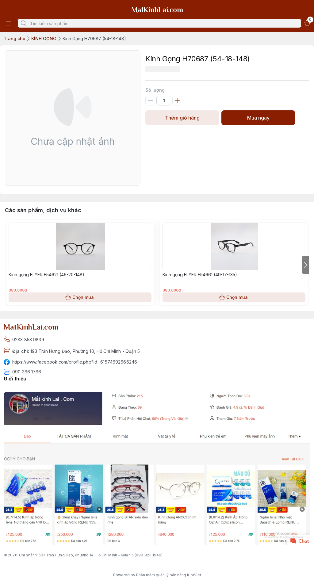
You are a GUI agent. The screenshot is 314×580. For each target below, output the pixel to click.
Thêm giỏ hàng (182, 117)
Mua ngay (258, 117)
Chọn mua (80, 297)
